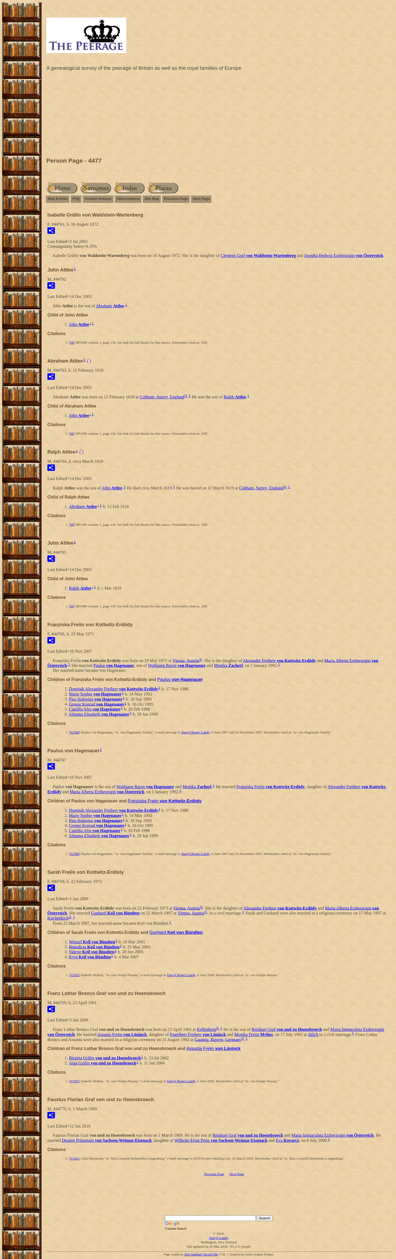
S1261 (74, 1158)
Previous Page (176, 199)
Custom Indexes (98, 199)
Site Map (152, 199)
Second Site (210, 1254)
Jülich (313, 1034)
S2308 (74, 732)
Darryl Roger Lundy (195, 732)
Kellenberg (206, 1029)
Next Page (201, 199)
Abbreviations (128, 199)
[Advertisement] (218, 115)
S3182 (74, 975)
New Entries (58, 199)
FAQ (76, 199)
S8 (72, 342)
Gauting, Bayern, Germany (218, 1039)
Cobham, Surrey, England (162, 397)
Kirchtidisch (58, 918)
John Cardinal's (193, 1254)
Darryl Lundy (218, 1238)
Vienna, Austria (186, 660)
